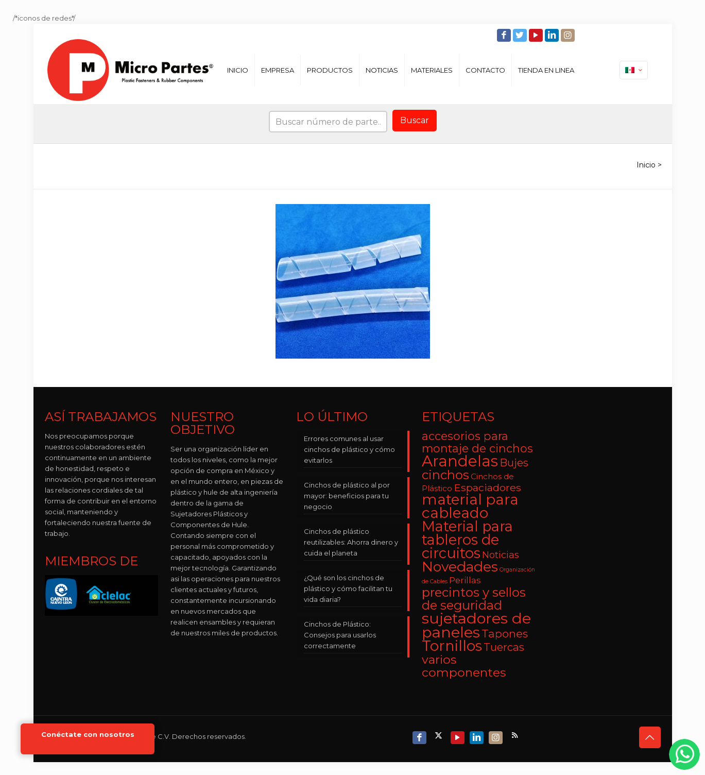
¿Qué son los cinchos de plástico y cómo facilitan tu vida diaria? (348, 588)
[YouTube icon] (537, 35)
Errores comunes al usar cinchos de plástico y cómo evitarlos (349, 449)
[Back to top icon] (650, 737)
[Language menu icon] (634, 70)
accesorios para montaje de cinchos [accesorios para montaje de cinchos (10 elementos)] (477, 442)
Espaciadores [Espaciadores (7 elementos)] (487, 487)
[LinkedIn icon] (553, 35)
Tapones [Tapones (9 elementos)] (505, 633)
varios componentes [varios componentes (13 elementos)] (464, 666)
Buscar (414, 120)
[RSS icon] (516, 735)
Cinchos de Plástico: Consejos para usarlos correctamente (340, 635)
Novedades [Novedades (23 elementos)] (460, 566)
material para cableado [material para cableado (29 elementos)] (470, 506)
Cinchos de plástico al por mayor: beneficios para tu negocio (347, 496)
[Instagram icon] (569, 35)
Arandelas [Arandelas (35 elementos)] (460, 461)
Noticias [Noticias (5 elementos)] (500, 554)
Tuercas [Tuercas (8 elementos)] (504, 647)
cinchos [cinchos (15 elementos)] (445, 474)
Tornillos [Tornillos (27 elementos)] (452, 645)
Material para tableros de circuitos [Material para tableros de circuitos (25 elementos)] (467, 540)
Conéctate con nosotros (87, 734)
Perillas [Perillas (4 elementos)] (465, 580)
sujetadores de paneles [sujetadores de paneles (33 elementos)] (476, 625)
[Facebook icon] (505, 35)
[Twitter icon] (521, 35)
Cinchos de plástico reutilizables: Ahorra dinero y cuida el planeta (351, 542)
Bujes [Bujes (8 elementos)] (514, 462)
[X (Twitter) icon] (440, 735)
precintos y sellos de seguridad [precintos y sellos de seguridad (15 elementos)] (474, 599)
